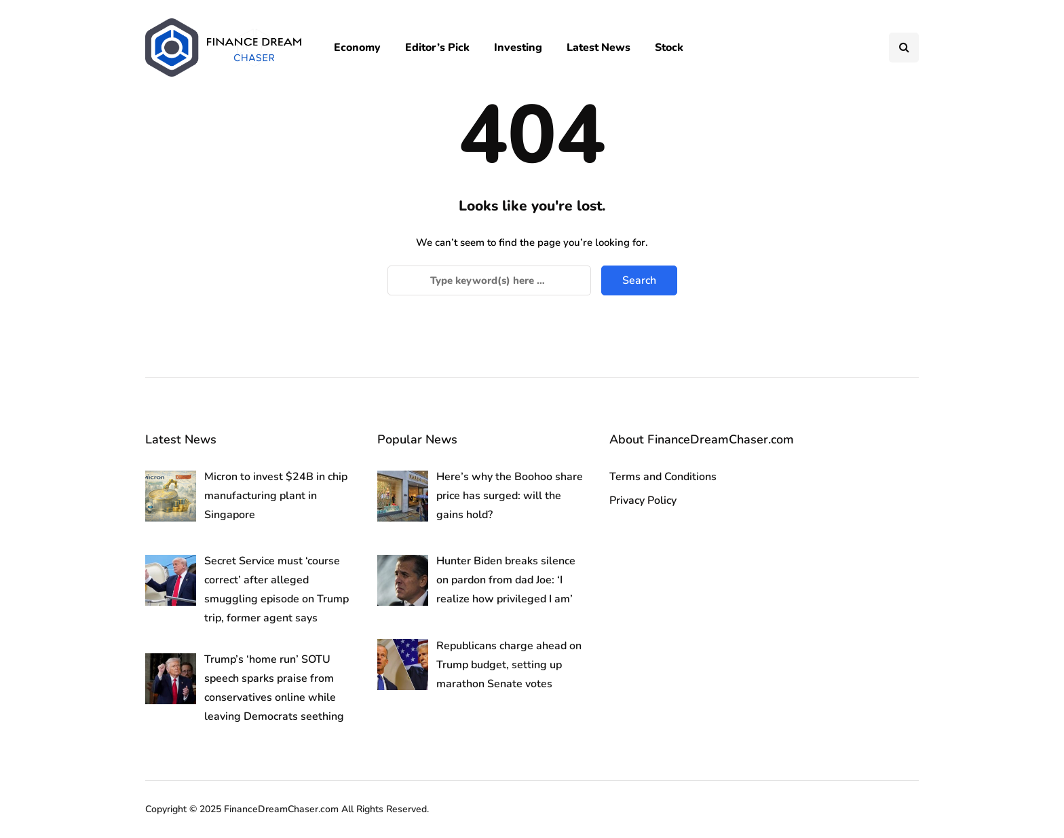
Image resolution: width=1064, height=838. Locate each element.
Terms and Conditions (663, 476)
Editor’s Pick (437, 47)
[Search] (489, 280)
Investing (518, 47)
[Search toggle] (904, 47)
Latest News (598, 47)
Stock (669, 47)
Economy (357, 47)
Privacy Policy (643, 500)
